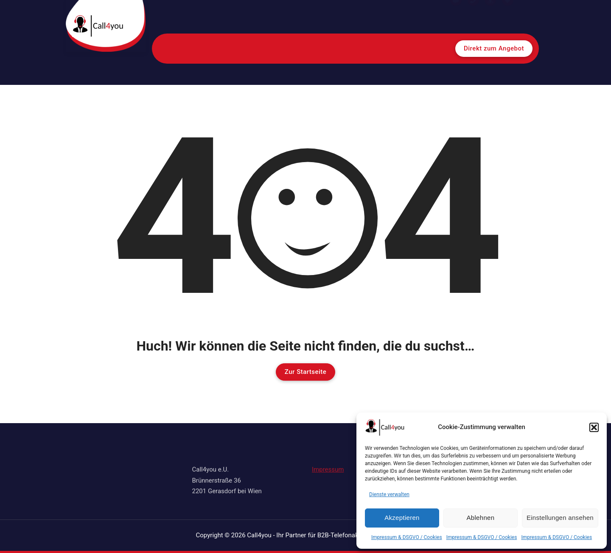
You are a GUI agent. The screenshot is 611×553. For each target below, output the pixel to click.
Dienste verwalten (389, 494)
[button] (594, 427)
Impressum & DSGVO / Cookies (406, 537)
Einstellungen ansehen (560, 517)
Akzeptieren (402, 517)
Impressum (328, 463)
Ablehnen (481, 517)
